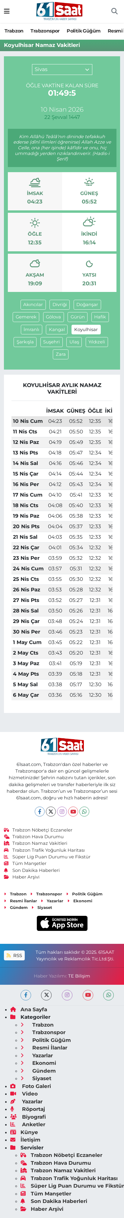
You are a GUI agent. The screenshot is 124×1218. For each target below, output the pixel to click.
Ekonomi (79, 900)
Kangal (57, 329)
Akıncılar (33, 304)
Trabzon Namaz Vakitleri (36, 843)
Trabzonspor (44, 31)
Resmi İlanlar (20, 900)
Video (24, 1094)
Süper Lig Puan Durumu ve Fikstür (47, 857)
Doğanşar (87, 304)
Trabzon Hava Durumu (34, 836)
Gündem (16, 907)
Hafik (100, 317)
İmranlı (31, 329)
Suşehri (51, 342)
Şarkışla (25, 342)
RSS (14, 955)
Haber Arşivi (22, 877)
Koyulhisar (86, 329)
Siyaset (41, 907)
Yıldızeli (96, 342)
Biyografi (28, 1117)
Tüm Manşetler (25, 863)
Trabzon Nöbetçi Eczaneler (38, 830)
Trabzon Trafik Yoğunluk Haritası (44, 850)
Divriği (59, 304)
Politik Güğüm (83, 31)
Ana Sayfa (28, 1009)
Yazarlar (52, 900)
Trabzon (14, 31)
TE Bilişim (79, 976)
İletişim (25, 1140)
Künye (24, 1132)
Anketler (27, 1124)
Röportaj (27, 1109)
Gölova (53, 317)
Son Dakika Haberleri (32, 870)
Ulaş (74, 342)
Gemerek (26, 317)
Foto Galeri (30, 1086)
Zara (61, 354)
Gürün (78, 317)
